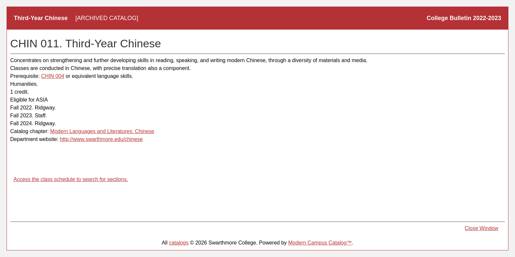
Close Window (481, 228)
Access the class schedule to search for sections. (70, 179)
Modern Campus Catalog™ (320, 242)
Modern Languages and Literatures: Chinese (102, 131)
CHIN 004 (52, 76)
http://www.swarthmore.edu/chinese (101, 139)
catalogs (179, 242)
